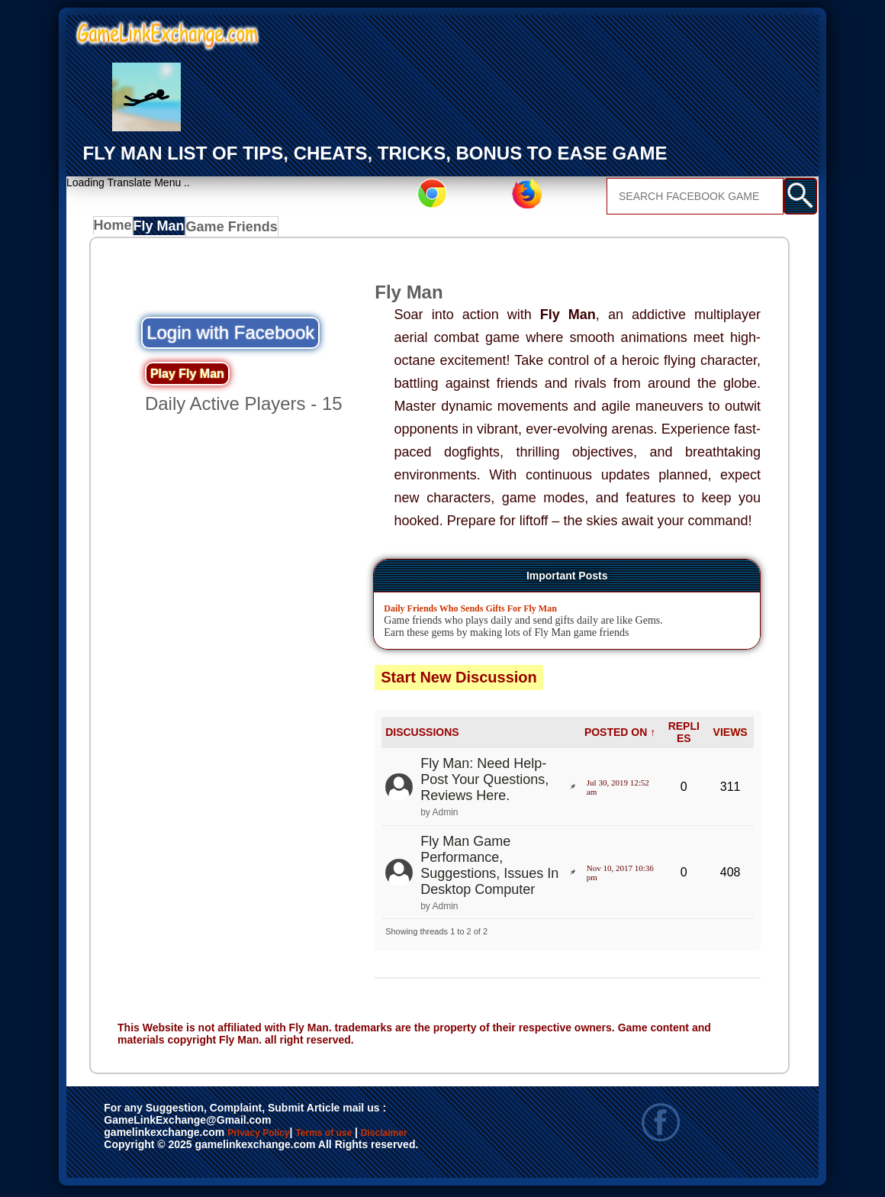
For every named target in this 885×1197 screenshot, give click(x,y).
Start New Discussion (459, 681)
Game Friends (239, 230)
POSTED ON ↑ (619, 737)
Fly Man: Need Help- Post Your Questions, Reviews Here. (484, 783)
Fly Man (167, 230)
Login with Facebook (230, 336)
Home (116, 230)
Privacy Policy (273, 1137)
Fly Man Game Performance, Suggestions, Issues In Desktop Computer (489, 869)
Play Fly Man (187, 378)
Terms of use (369, 1137)
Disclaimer (138, 1153)
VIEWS (730, 737)
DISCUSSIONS (422, 737)
